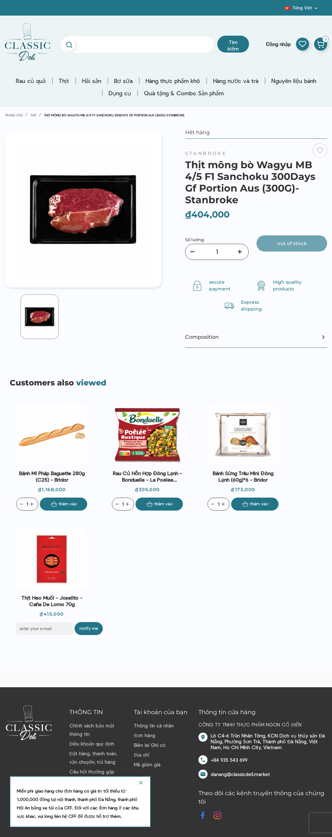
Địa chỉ (141, 755)
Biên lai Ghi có (149, 745)
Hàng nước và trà (235, 80)
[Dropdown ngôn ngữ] (302, 8)
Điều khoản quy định (91, 744)
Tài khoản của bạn (160, 712)
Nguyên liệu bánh (293, 80)
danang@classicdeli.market (240, 774)
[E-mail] (44, 628)
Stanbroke (206, 153)
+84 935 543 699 (229, 760)
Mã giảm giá (147, 764)
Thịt (64, 80)
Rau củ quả (31, 80)
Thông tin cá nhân (154, 725)
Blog (281, 10)
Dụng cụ (120, 93)
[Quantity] (27, 504)
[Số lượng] (217, 252)
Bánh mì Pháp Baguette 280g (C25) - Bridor (52, 476)
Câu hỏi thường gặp (91, 771)
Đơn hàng (144, 735)
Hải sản (91, 80)
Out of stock (292, 243)
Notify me (88, 628)
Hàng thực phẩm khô (173, 80)
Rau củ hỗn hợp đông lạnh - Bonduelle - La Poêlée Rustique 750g (147, 476)
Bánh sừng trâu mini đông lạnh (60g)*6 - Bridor (243, 476)
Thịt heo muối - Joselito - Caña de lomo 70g (51, 601)
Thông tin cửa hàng (226, 712)
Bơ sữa (123, 80)
